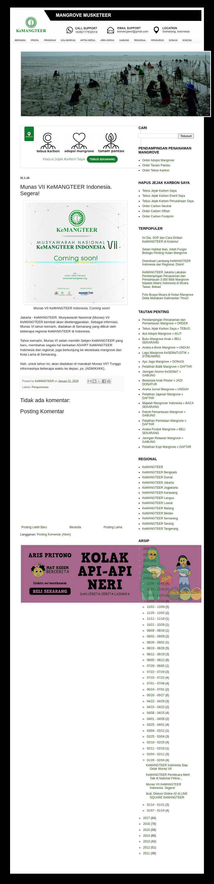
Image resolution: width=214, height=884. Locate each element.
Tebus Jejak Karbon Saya (159, 191)
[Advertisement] (71, 625)
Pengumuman (40, 387)
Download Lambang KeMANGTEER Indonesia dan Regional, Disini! (166, 262)
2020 (147, 566)
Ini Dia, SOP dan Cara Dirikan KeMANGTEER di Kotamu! (162, 239)
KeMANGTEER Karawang (159, 492)
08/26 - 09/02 (156, 642)
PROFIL (35, 40)
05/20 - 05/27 (156, 695)
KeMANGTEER (152, 467)
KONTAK (187, 40)
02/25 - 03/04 (156, 736)
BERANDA (20, 40)
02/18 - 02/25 (156, 742)
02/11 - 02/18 (156, 748)
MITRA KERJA (88, 40)
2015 (147, 830)
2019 (147, 572)
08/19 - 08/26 (156, 648)
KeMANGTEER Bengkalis (159, 472)
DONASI (173, 40)
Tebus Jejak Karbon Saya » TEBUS (166, 328)
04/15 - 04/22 (156, 707)
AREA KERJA (107, 40)
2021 (147, 560)
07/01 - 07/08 (156, 683)
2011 (147, 853)
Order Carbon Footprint (157, 216)
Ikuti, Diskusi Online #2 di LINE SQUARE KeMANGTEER (167, 795)
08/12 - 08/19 (156, 654)
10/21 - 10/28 (156, 625)
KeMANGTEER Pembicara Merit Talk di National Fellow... (168, 776)
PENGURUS (157, 40)
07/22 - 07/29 (156, 672)
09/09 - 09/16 (156, 630)
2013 (147, 841)
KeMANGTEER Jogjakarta (160, 487)
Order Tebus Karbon (155, 170)
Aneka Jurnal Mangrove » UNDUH (165, 389)
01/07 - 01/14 (156, 810)
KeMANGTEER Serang (158, 523)
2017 (147, 818)
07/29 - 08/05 (156, 666)
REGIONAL (140, 40)
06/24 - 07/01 (156, 689)
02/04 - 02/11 (156, 754)
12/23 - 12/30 (156, 589)
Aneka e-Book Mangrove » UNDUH (166, 347)
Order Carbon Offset (156, 211)
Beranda (75, 527)
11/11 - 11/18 (156, 619)
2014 (147, 835)
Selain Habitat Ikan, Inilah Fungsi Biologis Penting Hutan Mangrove (164, 251)
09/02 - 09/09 (156, 636)
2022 (147, 555)
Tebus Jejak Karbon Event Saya (163, 196)
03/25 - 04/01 (156, 724)
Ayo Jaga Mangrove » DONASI (163, 361)
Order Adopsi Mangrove (158, 160)
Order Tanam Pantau (156, 165)
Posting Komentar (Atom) (54, 534)
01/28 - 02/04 (156, 760)
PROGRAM (50, 40)
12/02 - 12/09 (156, 607)
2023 (147, 549)
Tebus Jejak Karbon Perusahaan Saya (168, 201)
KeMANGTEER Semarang (160, 518)
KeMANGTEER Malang (158, 508)
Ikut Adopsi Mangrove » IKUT (162, 333)
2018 (147, 578)
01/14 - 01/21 (156, 804)
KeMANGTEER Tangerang (160, 528)
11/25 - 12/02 (156, 613)
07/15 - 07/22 (156, 677)
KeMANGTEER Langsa (158, 498)
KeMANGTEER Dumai (157, 477)
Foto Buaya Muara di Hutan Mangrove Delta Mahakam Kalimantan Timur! (167, 296)
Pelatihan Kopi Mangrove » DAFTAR (166, 447)
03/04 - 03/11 (156, 731)
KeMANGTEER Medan (157, 513)
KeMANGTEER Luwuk (157, 503)
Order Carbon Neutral (156, 206)
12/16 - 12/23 (156, 595)
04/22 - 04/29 (156, 701)
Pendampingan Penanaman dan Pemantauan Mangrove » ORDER (165, 321)
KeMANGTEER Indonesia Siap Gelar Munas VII (167, 767)
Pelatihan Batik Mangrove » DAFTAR (167, 366)
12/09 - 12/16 (156, 601)
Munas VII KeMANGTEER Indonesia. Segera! (163, 786)
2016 (147, 824)
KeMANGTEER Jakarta (158, 482)
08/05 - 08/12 (156, 660)
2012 (147, 847)
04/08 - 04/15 (156, 713)
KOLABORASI (68, 40)
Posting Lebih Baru (34, 527)
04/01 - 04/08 (156, 719)
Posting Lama (113, 527)
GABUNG (124, 40)
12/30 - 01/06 (156, 583)
